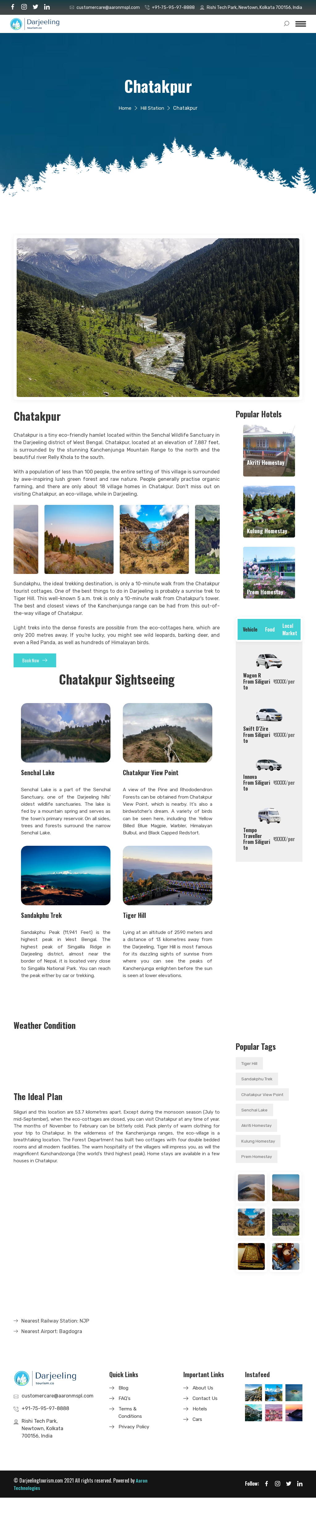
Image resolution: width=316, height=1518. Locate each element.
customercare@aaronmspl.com (108, 7)
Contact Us (206, 1419)
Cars (198, 1439)
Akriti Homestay (257, 1126)
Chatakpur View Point (263, 1095)
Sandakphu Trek (257, 1079)
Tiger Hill (249, 1063)
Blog (123, 1408)
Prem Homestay (257, 1157)
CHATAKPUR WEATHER (117, 1081)
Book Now (39, 661)
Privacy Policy (134, 1447)
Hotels (200, 1429)
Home (124, 108)
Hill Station (152, 108)
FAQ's (124, 1419)
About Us (203, 1408)
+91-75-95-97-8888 (173, 7)
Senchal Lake (254, 1110)
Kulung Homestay (258, 1142)
